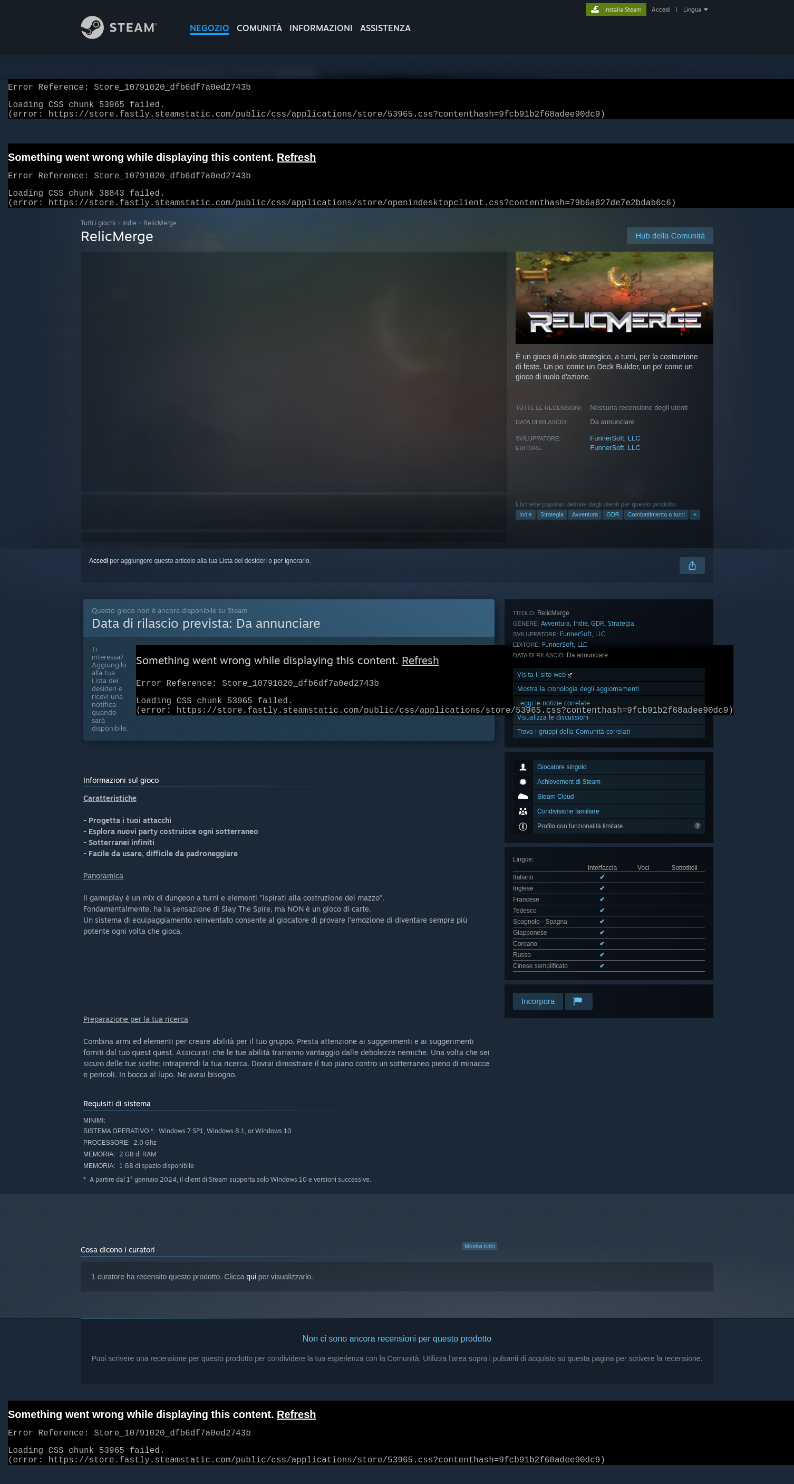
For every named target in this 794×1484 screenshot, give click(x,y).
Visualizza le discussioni (552, 928)
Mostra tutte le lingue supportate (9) (563, 794)
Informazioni (321, 28)
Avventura (585, 527)
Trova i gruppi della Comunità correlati (573, 942)
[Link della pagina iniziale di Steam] (127, 36)
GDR (612, 527)
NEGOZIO (209, 28)
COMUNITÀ (259, 28)
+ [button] (694, 527)
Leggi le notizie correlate (553, 914)
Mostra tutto (479, 1259)
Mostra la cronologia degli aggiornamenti (578, 900)
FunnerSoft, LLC (615, 451)
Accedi (661, 9)
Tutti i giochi (98, 236)
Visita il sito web (545, 885)
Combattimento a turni (656, 527)
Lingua (692, 9)
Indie (129, 236)
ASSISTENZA (385, 28)
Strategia (552, 527)
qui (251, 1289)
